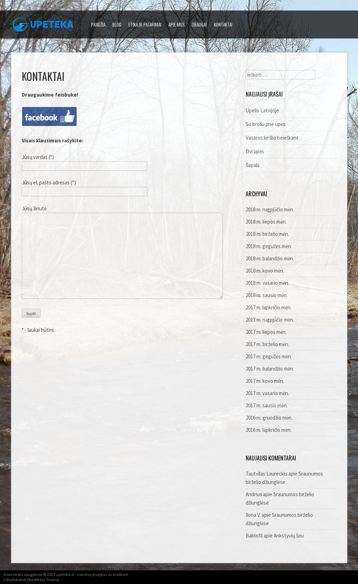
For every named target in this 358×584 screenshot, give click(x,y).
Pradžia (98, 24)
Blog (116, 24)
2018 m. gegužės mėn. (269, 246)
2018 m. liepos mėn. (266, 221)
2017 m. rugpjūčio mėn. (270, 319)
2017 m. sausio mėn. (267, 405)
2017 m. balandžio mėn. (270, 368)
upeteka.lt (65, 574)
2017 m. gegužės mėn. (269, 356)
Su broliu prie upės (266, 124)
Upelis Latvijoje (262, 110)
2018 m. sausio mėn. (267, 295)
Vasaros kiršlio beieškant (272, 137)
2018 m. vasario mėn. (267, 283)
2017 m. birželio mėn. (267, 344)
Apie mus (176, 24)
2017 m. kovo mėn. (265, 381)
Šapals (253, 165)
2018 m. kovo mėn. (265, 270)
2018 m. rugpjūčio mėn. (270, 209)
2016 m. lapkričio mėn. (269, 430)
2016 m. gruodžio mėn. (269, 417)
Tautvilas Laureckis (266, 473)
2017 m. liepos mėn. (266, 332)
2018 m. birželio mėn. (267, 234)
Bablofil (254, 535)
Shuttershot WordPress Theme (32, 579)
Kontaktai (223, 24)
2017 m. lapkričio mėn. (269, 307)
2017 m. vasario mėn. (267, 393)
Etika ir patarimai (144, 24)
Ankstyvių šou (289, 535)
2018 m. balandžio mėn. (270, 258)
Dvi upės (255, 151)
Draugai (199, 24)
